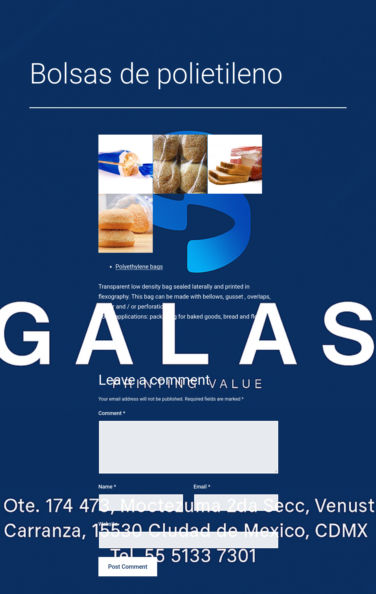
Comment (111, 413)
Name (107, 486)
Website (108, 524)
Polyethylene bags (139, 266)
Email (202, 486)
